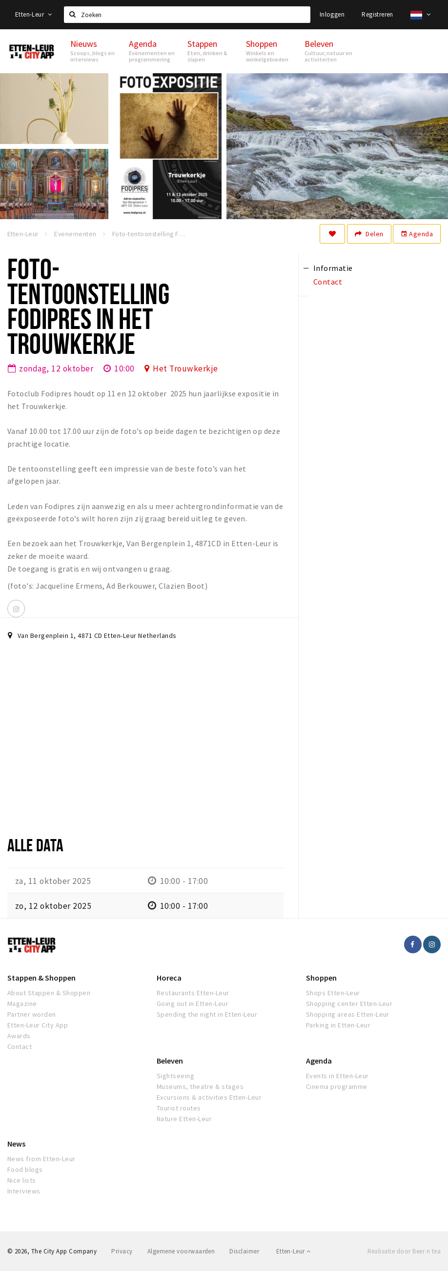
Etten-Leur (33, 14)
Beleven (170, 1061)
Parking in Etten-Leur (338, 1025)
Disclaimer (244, 1251)
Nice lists (21, 1180)
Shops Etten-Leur (333, 992)
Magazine (22, 1003)
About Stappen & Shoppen (48, 992)
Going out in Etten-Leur (192, 1003)
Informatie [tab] (333, 268)
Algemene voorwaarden (181, 1251)
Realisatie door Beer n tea (404, 1251)
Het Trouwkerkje (185, 368)
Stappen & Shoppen (41, 978)
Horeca (169, 978)
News (16, 1143)
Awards (19, 1035)
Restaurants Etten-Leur (193, 992)
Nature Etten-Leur (184, 1118)
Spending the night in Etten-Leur (207, 1014)
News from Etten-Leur (41, 1158)
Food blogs (25, 1169)
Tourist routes (179, 1108)
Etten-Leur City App (37, 1025)
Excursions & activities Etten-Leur (209, 1097)
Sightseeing (175, 1075)
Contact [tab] (327, 282)
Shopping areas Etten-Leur (347, 1014)
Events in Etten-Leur (337, 1075)
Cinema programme (336, 1086)
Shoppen (321, 978)
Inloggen (332, 14)
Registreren (377, 14)
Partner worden (31, 1014)
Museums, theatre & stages (200, 1086)
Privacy (121, 1251)
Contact (19, 1046)
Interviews (24, 1191)
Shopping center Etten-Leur (349, 1003)
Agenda (417, 234)
